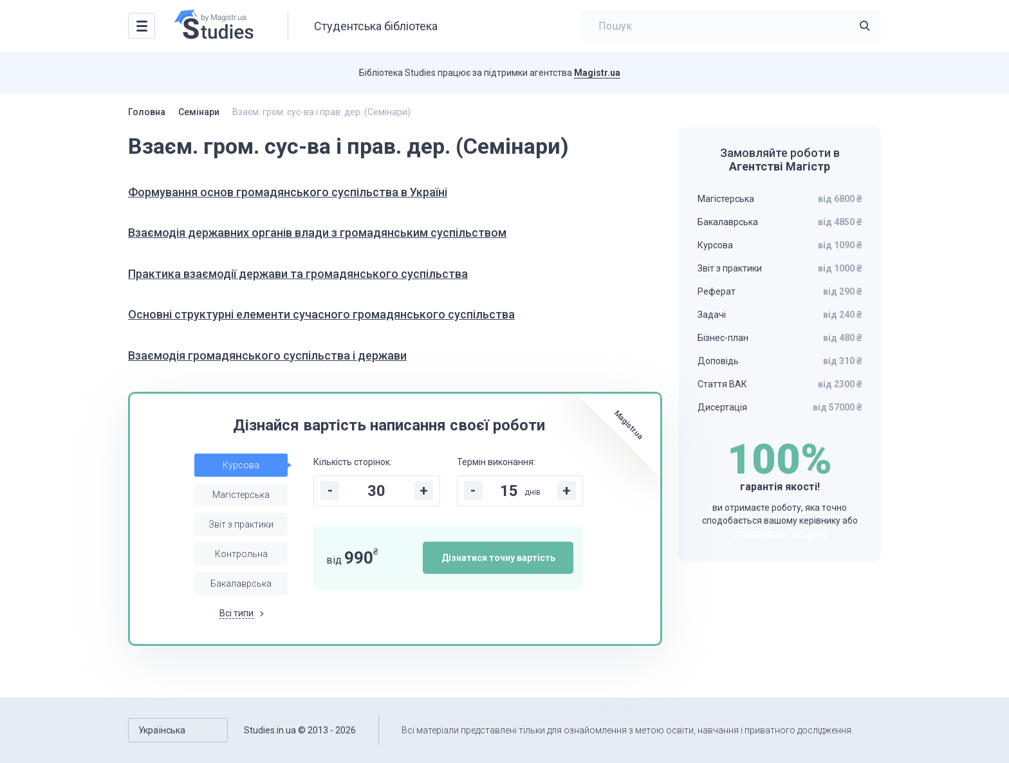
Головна (146, 112)
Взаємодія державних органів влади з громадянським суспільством (317, 232)
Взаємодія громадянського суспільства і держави (267, 355)
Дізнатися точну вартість (498, 558)
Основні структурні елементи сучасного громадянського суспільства (321, 314)
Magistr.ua (597, 73)
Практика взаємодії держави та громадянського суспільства (298, 273)
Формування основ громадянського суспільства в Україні (287, 192)
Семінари (198, 112)
